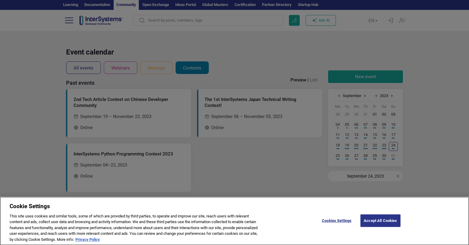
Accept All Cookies (380, 225)
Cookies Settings (336, 225)
